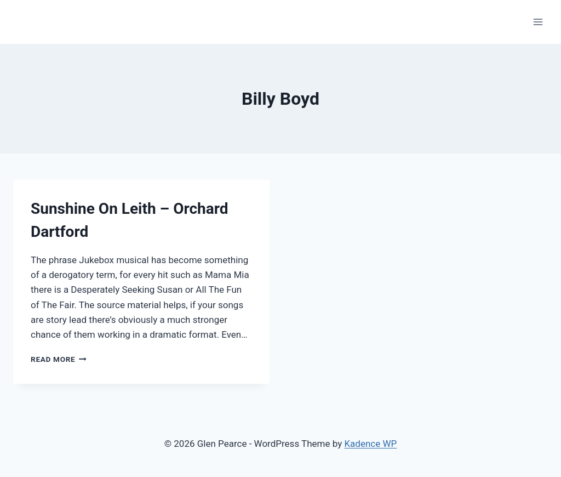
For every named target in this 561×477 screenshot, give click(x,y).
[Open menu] (538, 21)
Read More (59, 359)
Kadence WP (370, 443)
